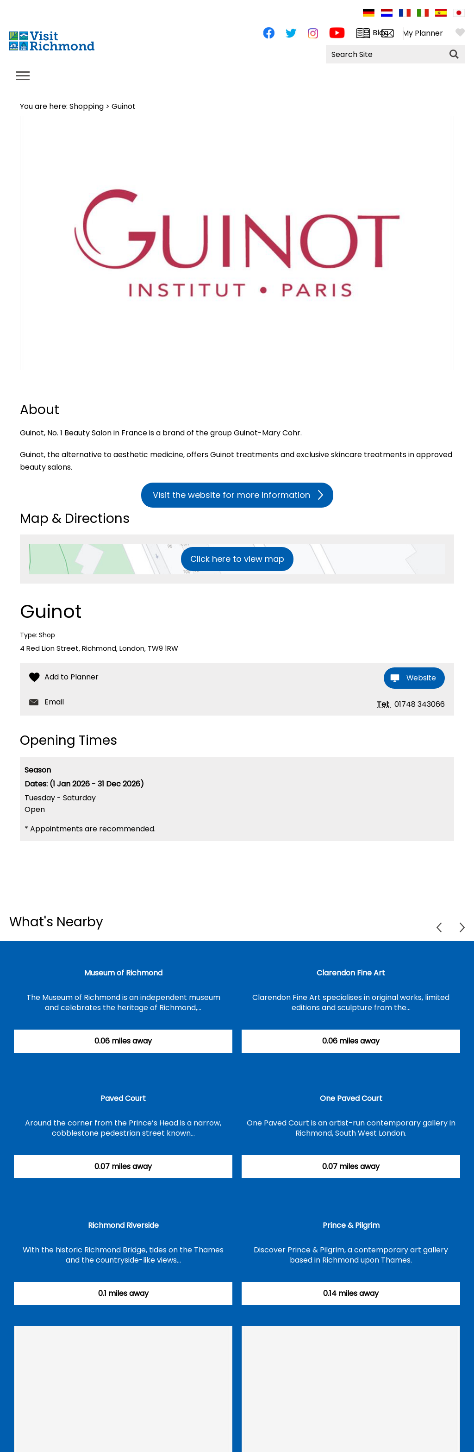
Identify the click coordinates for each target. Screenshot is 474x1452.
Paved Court (123, 1099)
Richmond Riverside (123, 1225)
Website (420, 678)
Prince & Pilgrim (351, 1225)
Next (462, 928)
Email (54, 702)
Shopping (86, 106)
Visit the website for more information (231, 495)
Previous (439, 928)
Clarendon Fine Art (351, 973)
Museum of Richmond (123, 973)
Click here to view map (237, 559)
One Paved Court (351, 1099)
